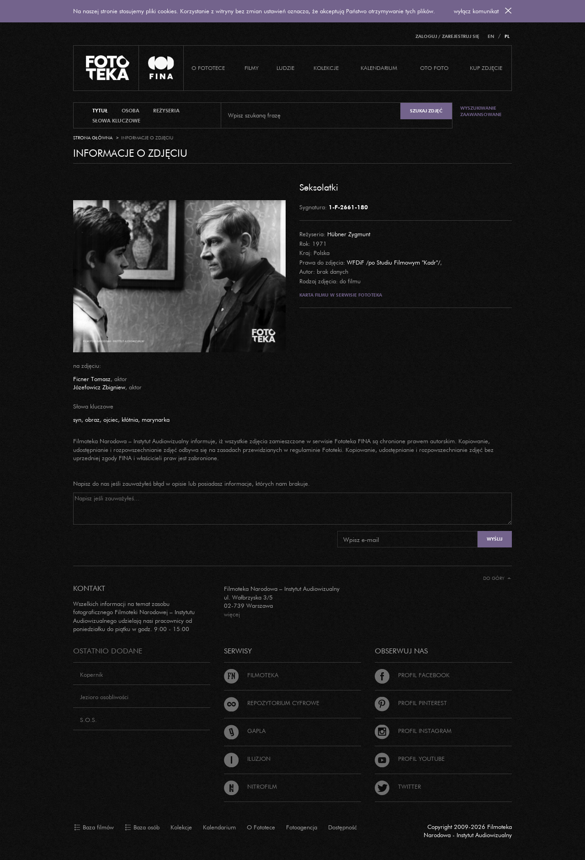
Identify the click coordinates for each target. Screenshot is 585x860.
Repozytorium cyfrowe (271, 702)
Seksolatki (318, 187)
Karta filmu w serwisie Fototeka (340, 295)
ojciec (110, 419)
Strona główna (92, 138)
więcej (232, 614)
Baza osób (142, 827)
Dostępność (342, 827)
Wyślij (494, 539)
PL (507, 36)
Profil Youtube (410, 758)
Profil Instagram (413, 730)
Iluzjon (247, 758)
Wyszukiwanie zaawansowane (481, 111)
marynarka (156, 419)
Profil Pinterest (411, 702)
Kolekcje (326, 67)
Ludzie (285, 67)
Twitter (398, 786)
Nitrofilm (250, 786)
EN (491, 36)
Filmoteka (251, 675)
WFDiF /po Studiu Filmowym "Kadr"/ (393, 262)
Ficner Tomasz (92, 378)
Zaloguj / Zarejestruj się (447, 36)
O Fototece (208, 67)
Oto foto (434, 67)
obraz (92, 419)
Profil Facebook (412, 675)
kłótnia (130, 419)
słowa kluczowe (116, 120)
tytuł (100, 110)
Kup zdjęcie (486, 67)
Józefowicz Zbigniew (99, 387)
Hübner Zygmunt (348, 234)
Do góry (497, 578)
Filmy (252, 67)
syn (77, 419)
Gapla (245, 730)
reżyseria (166, 110)
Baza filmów (94, 827)
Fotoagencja (301, 827)
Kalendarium (379, 67)
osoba (130, 110)
